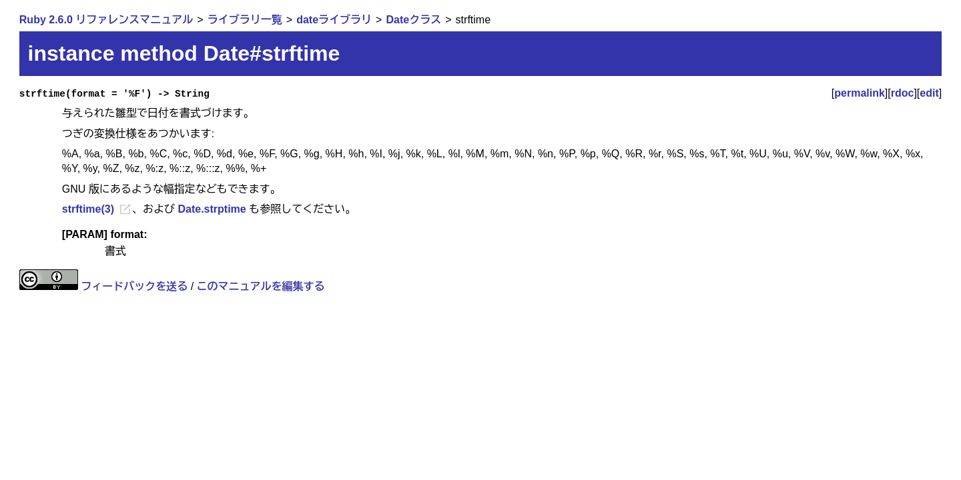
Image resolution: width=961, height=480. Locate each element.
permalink (859, 93)
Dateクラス (414, 19)
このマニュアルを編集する (261, 286)
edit (929, 93)
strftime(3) (88, 209)
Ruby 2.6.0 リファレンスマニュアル (106, 19)
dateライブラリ (334, 19)
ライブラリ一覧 (245, 19)
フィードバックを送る (134, 286)
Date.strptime (212, 209)
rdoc (902, 93)
